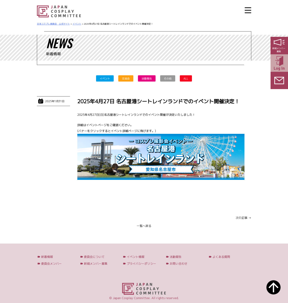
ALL (185, 78)
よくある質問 (221, 257)
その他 (168, 78)
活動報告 (147, 78)
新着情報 (47, 257)
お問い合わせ (178, 264)
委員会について (94, 257)
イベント (105, 78)
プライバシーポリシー (141, 264)
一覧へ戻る (144, 226)
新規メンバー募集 (95, 264)
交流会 (126, 78)
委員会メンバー (51, 264)
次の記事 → (243, 218)
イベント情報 (135, 257)
